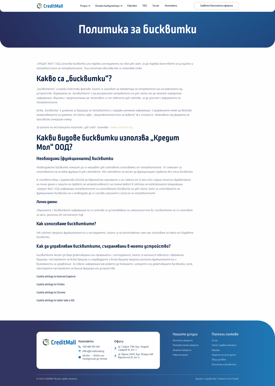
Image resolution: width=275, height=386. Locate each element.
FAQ (145, 6)
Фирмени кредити (182, 350)
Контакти (171, 6)
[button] (84, 6)
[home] (49, 6)
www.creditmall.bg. (122, 127)
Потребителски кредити (186, 345)
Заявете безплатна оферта (216, 6)
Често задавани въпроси (224, 345)
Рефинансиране (180, 355)
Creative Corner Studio (228, 378)
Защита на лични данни (224, 355)
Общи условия (219, 359)
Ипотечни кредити (183, 340)
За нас (155, 6)
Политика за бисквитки (224, 364)
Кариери (132, 6)
